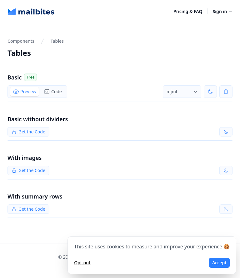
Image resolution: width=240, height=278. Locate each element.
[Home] (31, 11)
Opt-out (82, 263)
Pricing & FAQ (187, 11)
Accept (219, 263)
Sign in (222, 11)
